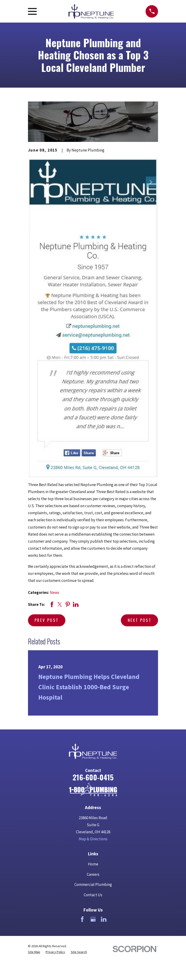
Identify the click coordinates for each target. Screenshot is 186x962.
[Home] (93, 789)
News (54, 592)
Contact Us (93, 894)
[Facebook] (82, 919)
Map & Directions (93, 838)
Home (93, 864)
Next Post (139, 620)
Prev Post (47, 620)
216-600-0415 (93, 777)
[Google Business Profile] (93, 919)
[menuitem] (34, 952)
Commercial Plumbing (93, 884)
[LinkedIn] (104, 919)
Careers (93, 874)
